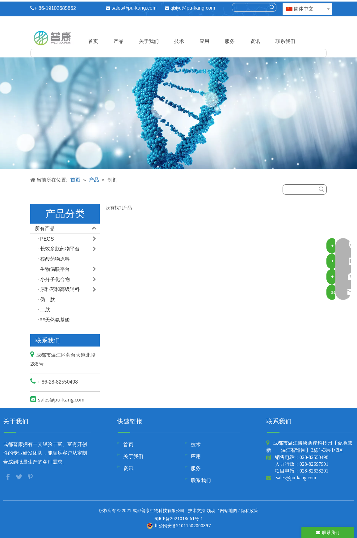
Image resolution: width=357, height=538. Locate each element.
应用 (204, 41)
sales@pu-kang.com (134, 8)
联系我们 (285, 41)
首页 (93, 41)
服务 (230, 41)
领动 (211, 510)
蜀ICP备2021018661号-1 (178, 518)
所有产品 (67, 228)
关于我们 (149, 41)
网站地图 (228, 510)
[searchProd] (250, 7)
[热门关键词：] (272, 7)
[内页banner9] (178, 113)
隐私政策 (249, 510)
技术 (179, 41)
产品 (119, 41)
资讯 (255, 41)
